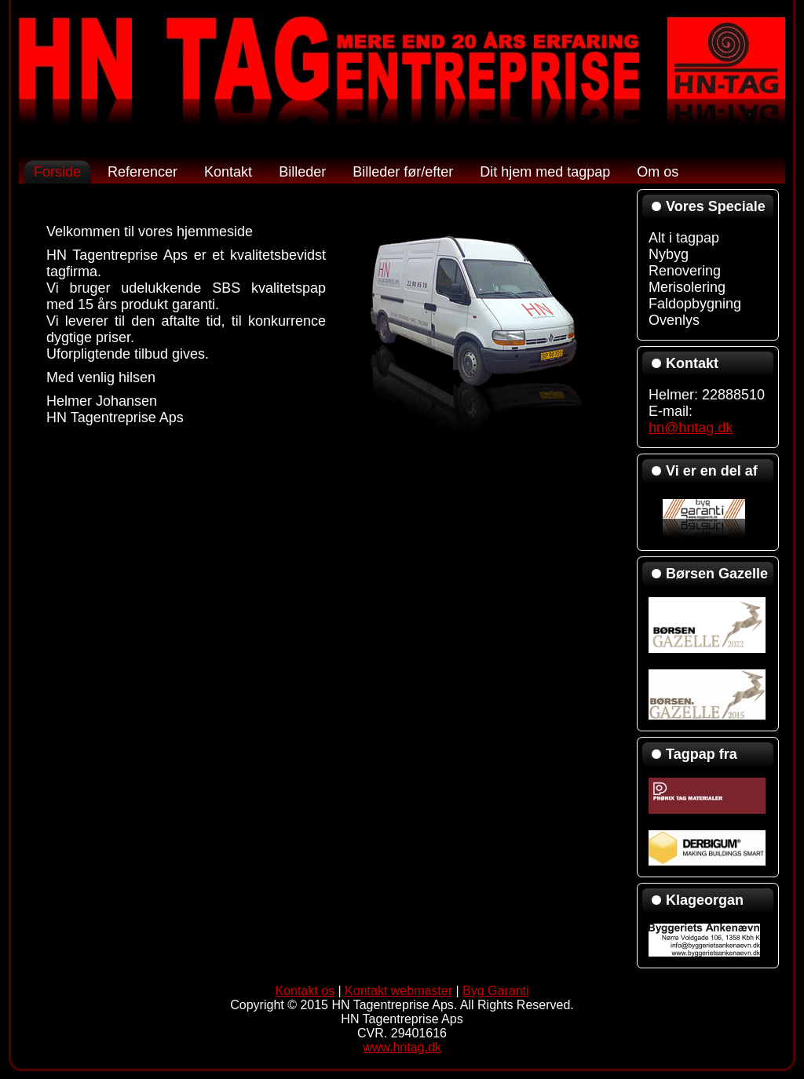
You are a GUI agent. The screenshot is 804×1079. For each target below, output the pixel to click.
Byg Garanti (495, 990)
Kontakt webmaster (398, 990)
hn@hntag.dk (691, 428)
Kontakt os (304, 990)
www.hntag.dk (402, 1047)
